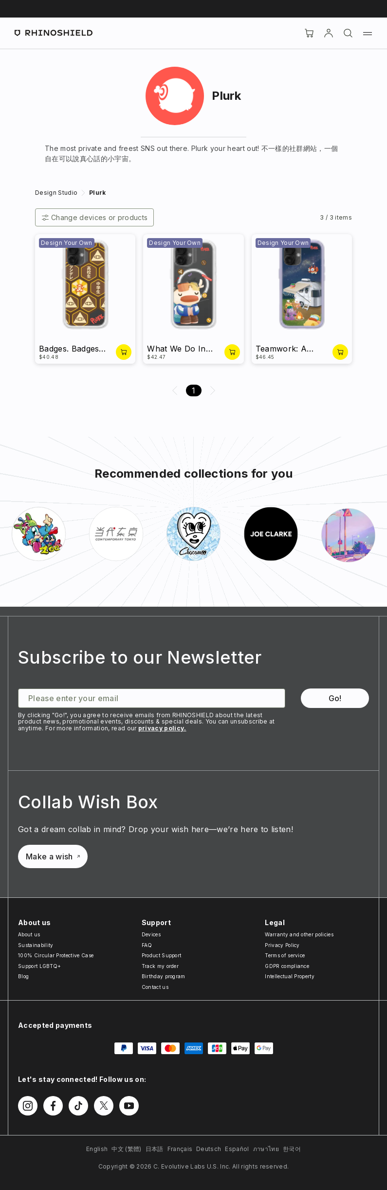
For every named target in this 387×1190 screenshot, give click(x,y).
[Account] (328, 33)
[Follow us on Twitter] (103, 1106)
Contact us (155, 987)
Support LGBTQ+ (39, 966)
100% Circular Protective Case (55, 955)
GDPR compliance (287, 966)
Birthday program (163, 976)
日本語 (155, 1149)
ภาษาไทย (266, 1149)
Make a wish (53, 856)
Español (237, 1149)
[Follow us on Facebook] (53, 1106)
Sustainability (35, 945)
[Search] (348, 33)
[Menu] (367, 33)
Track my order (160, 966)
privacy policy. (162, 728)
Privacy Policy (282, 945)
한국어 (292, 1149)
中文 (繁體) (126, 1149)
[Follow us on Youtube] (129, 1106)
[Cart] (309, 33)
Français (180, 1149)
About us (29, 934)
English (97, 1149)
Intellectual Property (289, 976)
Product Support (162, 955)
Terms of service (285, 955)
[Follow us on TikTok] (78, 1106)
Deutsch (208, 1149)
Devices (151, 934)
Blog (23, 976)
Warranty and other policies (299, 934)
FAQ (147, 945)
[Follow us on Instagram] (27, 1106)
